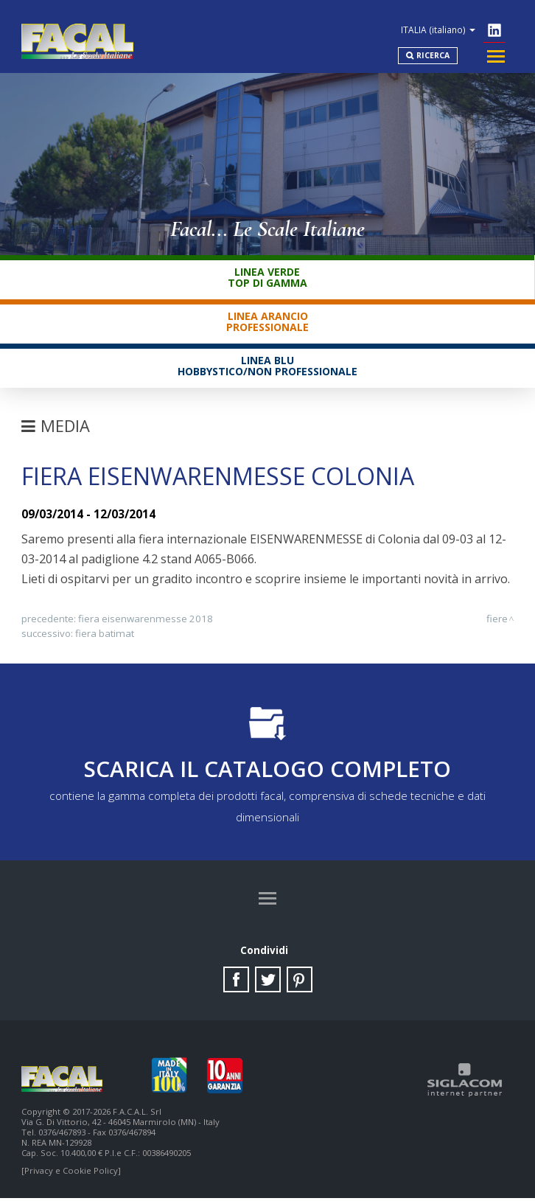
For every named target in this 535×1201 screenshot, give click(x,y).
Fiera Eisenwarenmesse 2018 (145, 619)
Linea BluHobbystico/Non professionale (267, 366)
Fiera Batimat (104, 634)
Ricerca (430, 52)
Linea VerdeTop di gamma (267, 277)
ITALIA (438, 25)
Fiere (497, 619)
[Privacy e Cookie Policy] (71, 1173)
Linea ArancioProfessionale (267, 322)
